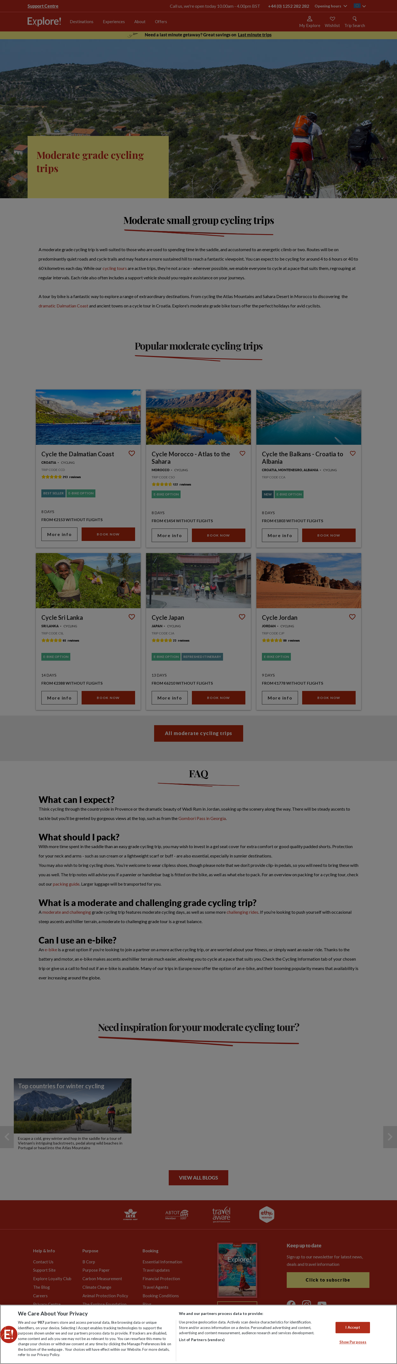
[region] (198, 1334)
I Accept (352, 1327)
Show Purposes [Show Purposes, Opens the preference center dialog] (353, 1342)
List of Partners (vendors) (201, 1340)
